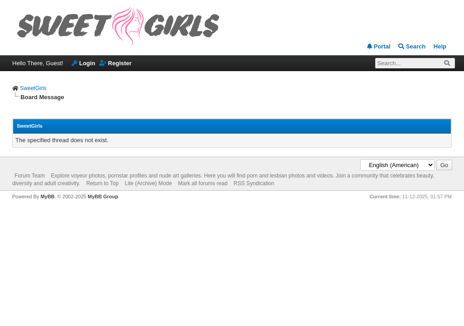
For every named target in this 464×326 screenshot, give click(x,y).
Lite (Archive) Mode (148, 183)
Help (440, 46)
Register (115, 63)
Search (411, 46)
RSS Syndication (253, 183)
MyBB (47, 196)
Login (83, 63)
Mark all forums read (202, 183)
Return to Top (102, 183)
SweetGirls (33, 88)
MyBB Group (102, 196)
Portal (378, 46)
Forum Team (29, 176)
